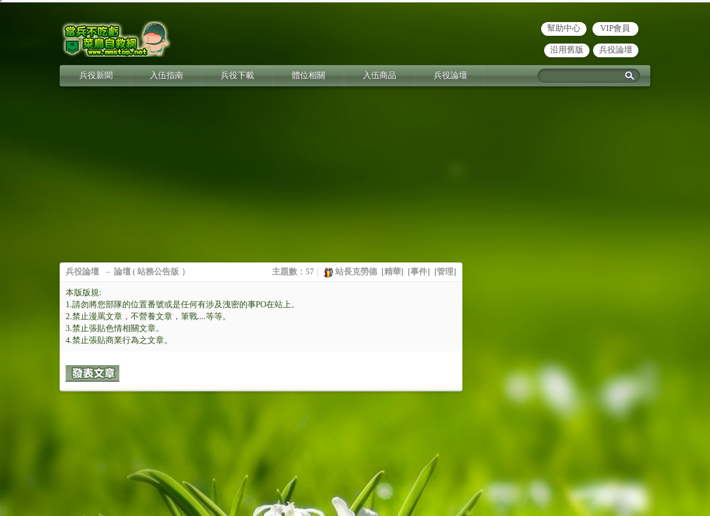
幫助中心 (564, 28)
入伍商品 (379, 75)
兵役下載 (237, 75)
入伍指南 (166, 75)
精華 (392, 271)
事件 (418, 271)
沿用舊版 (567, 49)
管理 (445, 271)
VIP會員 (615, 28)
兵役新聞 (96, 75)
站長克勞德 (356, 271)
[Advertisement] (355, 178)
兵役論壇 (615, 49)
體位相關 (308, 75)
